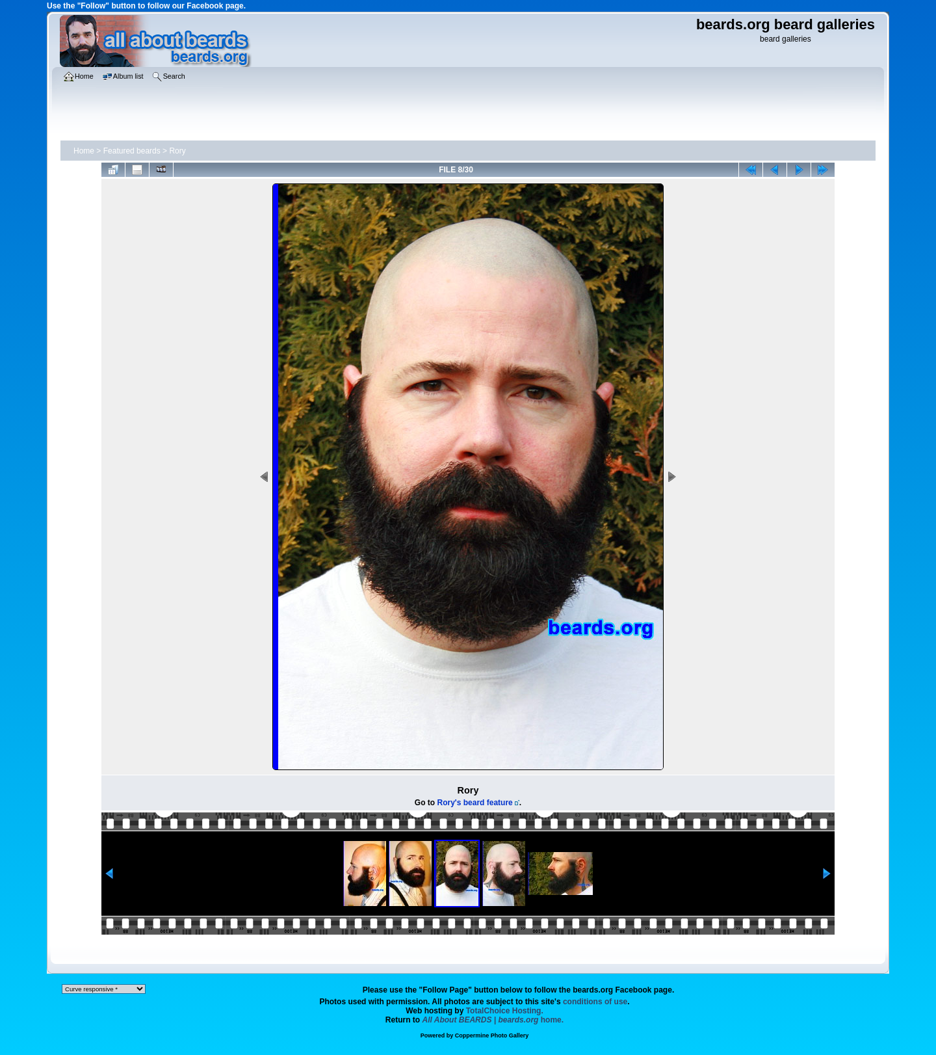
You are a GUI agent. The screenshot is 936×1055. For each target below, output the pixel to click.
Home (83, 150)
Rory (177, 150)
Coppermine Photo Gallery (492, 1035)
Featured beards (132, 150)
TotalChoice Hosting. (504, 1010)
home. (493, 1019)
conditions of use (595, 1001)
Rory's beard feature (475, 802)
